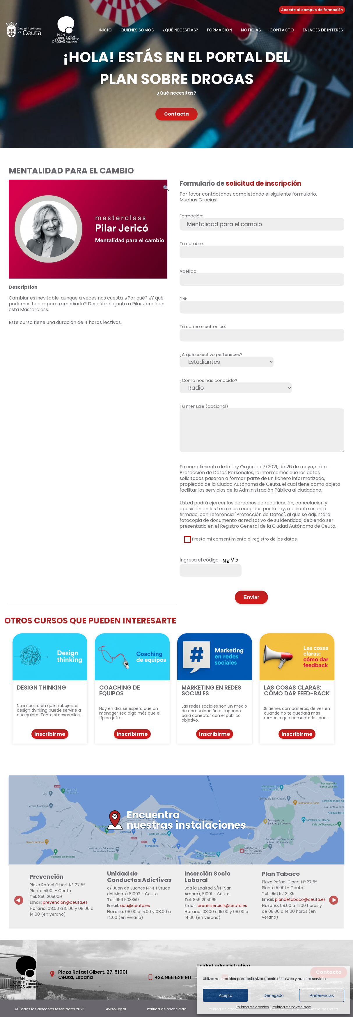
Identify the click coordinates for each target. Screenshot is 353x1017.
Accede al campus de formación (312, 9)
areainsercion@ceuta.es (222, 905)
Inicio (105, 30)
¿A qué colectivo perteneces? (227, 358)
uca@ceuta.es (135, 905)
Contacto (281, 30)
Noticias (251, 30)
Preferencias (321, 995)
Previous (19, 896)
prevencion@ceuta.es (65, 902)
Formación (219, 30)
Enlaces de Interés (323, 30)
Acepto (225, 995)
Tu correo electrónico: (262, 331)
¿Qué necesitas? (180, 30)
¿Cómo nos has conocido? (236, 384)
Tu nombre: (262, 248)
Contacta (176, 114)
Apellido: (262, 276)
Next (337, 896)
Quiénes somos (137, 30)
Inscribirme (49, 734)
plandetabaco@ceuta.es (300, 899)
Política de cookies (252, 1007)
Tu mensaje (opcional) (262, 429)
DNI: (262, 304)
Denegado (273, 995)
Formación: (262, 221)
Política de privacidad (291, 1007)
